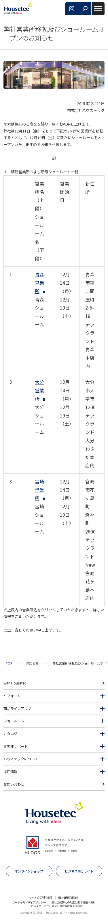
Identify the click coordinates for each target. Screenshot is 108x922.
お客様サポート (15, 746)
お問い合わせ (13, 784)
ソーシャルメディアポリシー (29, 902)
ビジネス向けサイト (79, 871)
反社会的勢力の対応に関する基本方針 (74, 902)
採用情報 (10, 771)
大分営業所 (39, 390)
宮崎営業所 (39, 490)
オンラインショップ (29, 871)
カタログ (10, 733)
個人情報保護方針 (68, 897)
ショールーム (13, 721)
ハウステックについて (20, 758)
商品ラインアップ (17, 708)
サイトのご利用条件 (40, 897)
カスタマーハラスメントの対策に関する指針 (57, 906)
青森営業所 (39, 283)
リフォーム (12, 695)
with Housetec (14, 683)
